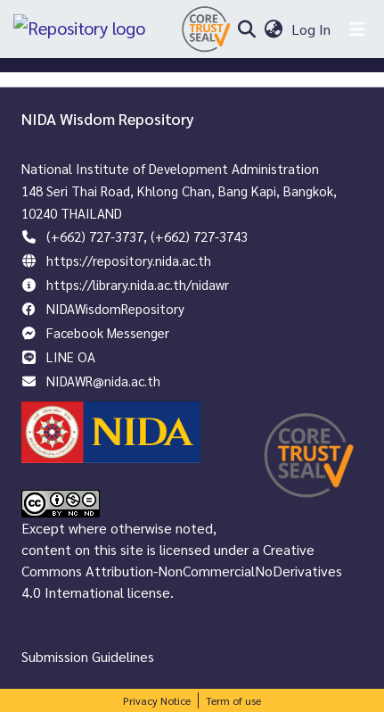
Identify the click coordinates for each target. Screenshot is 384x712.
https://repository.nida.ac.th (128, 260)
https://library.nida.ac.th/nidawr (137, 284)
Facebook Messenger (107, 332)
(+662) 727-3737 (94, 236)
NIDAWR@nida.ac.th (103, 380)
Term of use (233, 700)
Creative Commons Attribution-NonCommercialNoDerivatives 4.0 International (181, 570)
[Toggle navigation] (357, 29)
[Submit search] (246, 29)
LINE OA (70, 356)
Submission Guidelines (87, 656)
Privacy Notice (157, 700)
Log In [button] (311, 29)
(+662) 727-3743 (199, 236)
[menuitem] (273, 29)
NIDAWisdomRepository (115, 308)
